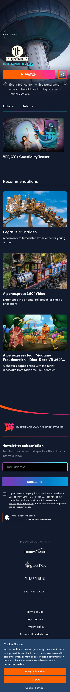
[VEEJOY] (9, 427)
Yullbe (35, 578)
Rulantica (35, 565)
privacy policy (24, 506)
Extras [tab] (8, 106)
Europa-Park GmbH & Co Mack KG (26, 496)
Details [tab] (27, 106)
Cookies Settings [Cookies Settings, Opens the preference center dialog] (35, 687)
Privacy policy (35, 626)
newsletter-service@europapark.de (33, 501)
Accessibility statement (35, 634)
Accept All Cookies (34, 671)
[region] (35, 665)
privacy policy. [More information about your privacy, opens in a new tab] (16, 663)
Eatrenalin (35, 591)
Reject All (35, 679)
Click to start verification (39, 519)
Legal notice (35, 619)
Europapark (35, 552)
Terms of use (35, 611)
